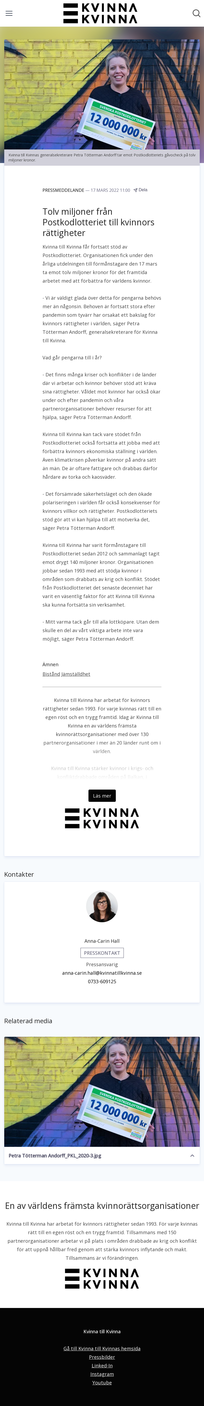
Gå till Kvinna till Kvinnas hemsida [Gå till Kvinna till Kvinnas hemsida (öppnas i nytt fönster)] (102, 1348)
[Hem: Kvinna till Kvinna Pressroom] (100, 13)
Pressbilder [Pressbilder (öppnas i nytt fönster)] (102, 1357)
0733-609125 (102, 981)
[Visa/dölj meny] (9, 13)
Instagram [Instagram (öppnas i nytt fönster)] (102, 1374)
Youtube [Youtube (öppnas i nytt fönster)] (102, 1382)
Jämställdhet (75, 674)
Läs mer (102, 796)
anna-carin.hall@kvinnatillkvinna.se (102, 973)
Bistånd (51, 674)
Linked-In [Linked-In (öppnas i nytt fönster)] (102, 1365)
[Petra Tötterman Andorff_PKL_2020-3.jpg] (102, 1092)
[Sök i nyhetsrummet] (196, 13)
